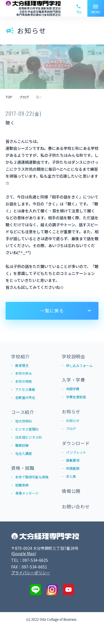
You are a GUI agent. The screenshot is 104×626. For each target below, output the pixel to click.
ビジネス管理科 (27, 429)
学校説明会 (73, 356)
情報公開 (71, 491)
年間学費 (72, 389)
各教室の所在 (25, 398)
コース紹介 (22, 412)
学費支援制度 (76, 397)
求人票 (71, 476)
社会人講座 (23, 453)
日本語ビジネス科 (28, 437)
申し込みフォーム (79, 365)
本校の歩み (23, 373)
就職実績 (22, 485)
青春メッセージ (27, 493)
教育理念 (22, 365)
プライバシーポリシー (30, 572)
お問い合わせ (76, 506)
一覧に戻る (52, 310)
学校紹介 (20, 356)
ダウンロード (76, 443)
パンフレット (76, 452)
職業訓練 (22, 445)
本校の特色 (23, 381)
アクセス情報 (25, 389)
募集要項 (72, 460)
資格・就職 (22, 467)
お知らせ (71, 411)
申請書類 (72, 468)
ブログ (71, 428)
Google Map (23, 553)
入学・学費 (73, 380)
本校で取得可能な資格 (32, 477)
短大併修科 (23, 421)
